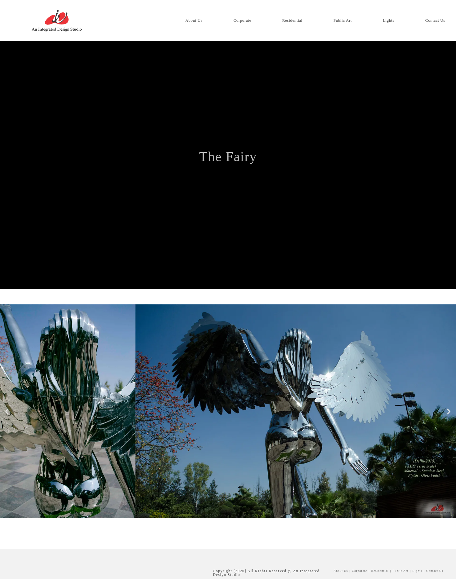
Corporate (359, 570)
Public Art (232, 177)
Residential (380, 570)
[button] (7, 411)
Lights (417, 570)
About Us (340, 570)
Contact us (434, 570)
